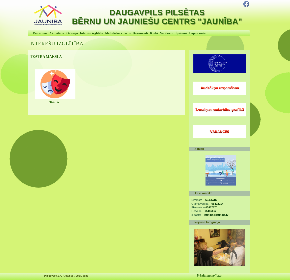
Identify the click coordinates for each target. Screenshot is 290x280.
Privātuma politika (209, 275)
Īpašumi (181, 33)
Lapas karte (197, 33)
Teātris (54, 102)
